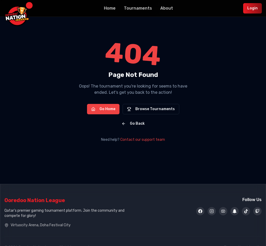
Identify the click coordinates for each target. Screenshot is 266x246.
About (166, 8)
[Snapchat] (234, 211)
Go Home (103, 109)
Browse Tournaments (151, 109)
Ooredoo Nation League (34, 200)
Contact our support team (142, 139)
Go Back (133, 123)
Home (110, 8)
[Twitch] (257, 211)
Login (252, 8)
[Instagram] (212, 211)
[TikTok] (246, 211)
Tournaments (138, 8)
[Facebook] (200, 211)
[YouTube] (223, 211)
